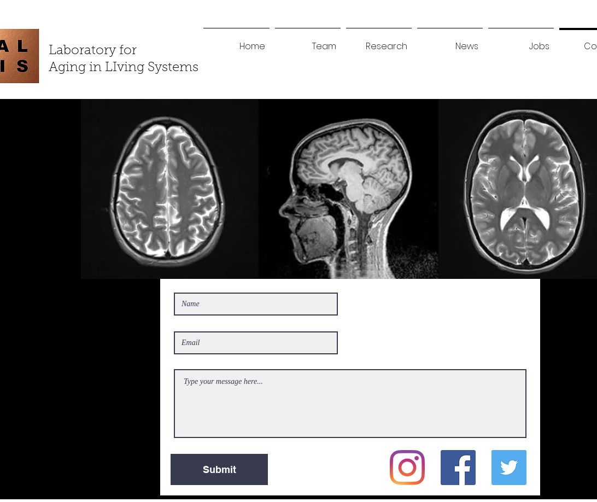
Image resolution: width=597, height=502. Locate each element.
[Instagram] (407, 467)
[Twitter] (508, 467)
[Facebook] (458, 467)
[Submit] (219, 469)
